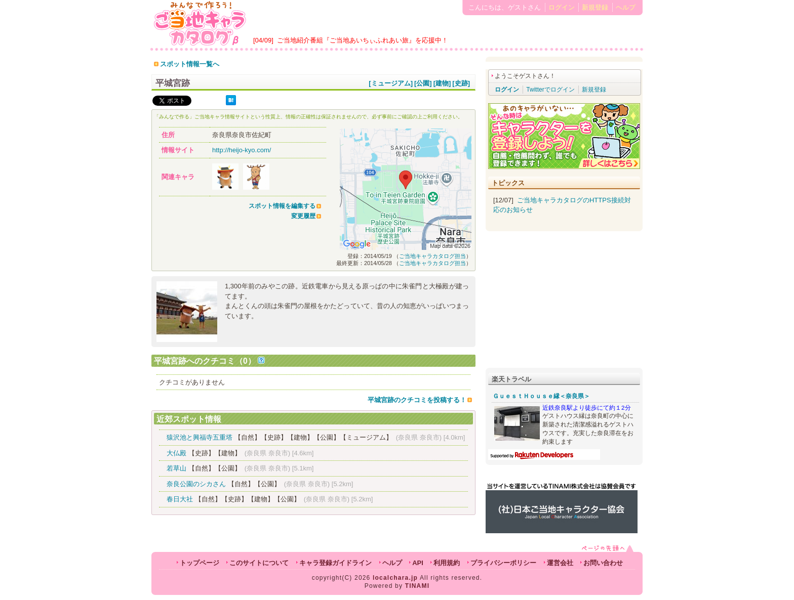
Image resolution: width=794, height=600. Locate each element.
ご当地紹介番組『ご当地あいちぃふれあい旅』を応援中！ (362, 40)
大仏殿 (176, 453)
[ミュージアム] (391, 83)
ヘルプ (626, 7)
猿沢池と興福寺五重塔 (199, 437)
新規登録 (595, 7)
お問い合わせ (603, 563)
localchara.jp (395, 577)
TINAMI (417, 585)
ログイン (561, 7)
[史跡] (461, 83)
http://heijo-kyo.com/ (241, 150)
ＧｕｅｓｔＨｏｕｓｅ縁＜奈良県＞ (541, 396)
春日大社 (180, 499)
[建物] (442, 83)
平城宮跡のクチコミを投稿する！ (417, 400)
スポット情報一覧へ (189, 64)
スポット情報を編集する (282, 205)
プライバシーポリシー (503, 563)
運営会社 (560, 563)
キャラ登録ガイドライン (335, 563)
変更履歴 (303, 216)
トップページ (199, 563)
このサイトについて (259, 563)
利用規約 (446, 563)
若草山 (176, 468)
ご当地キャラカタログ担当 (432, 256)
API (417, 563)
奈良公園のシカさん (196, 484)
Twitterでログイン (550, 89)
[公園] (423, 83)
